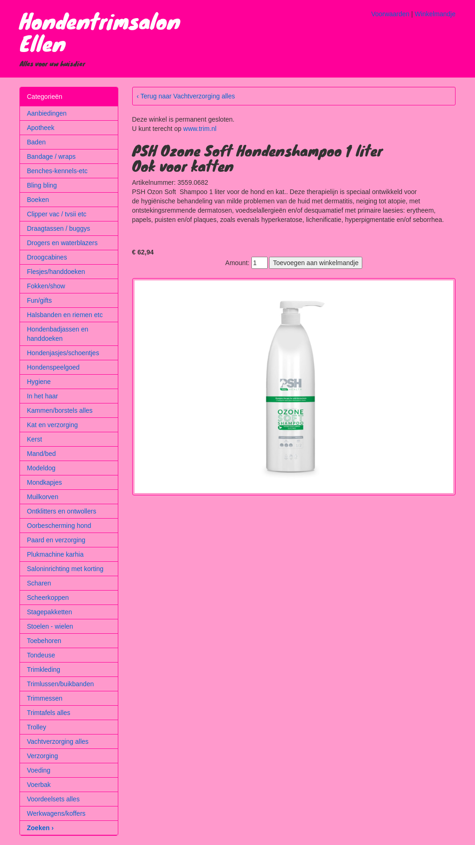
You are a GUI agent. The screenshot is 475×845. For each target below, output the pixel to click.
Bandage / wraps (51, 156)
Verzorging (42, 756)
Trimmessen (45, 698)
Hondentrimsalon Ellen (99, 31)
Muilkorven (42, 496)
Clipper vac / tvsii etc (56, 214)
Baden (36, 142)
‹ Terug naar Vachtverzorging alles (186, 96)
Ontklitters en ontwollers (61, 511)
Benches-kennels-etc (57, 171)
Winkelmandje (435, 14)
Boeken (38, 199)
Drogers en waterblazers (62, 243)
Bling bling (42, 185)
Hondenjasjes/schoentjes (63, 353)
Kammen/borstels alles (60, 410)
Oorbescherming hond (59, 525)
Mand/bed (41, 453)
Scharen (39, 583)
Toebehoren (44, 640)
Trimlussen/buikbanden (60, 684)
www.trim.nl (200, 128)
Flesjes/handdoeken (56, 271)
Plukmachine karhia (55, 554)
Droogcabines (47, 257)
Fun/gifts (39, 300)
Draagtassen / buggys (58, 228)
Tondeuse (41, 655)
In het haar (42, 396)
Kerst (34, 439)
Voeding (39, 770)
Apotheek (40, 127)
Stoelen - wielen (50, 626)
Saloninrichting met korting (65, 568)
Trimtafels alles (49, 712)
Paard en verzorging (56, 540)
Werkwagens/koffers (56, 813)
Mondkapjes (44, 482)
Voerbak (39, 784)
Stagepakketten (49, 612)
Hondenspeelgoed (53, 367)
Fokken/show (46, 286)
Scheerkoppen (48, 597)
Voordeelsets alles (53, 799)
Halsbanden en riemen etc (65, 314)
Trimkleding (43, 669)
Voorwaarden (390, 14)
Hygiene (39, 381)
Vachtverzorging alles (58, 741)
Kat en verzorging (52, 425)
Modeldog (41, 468)
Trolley (36, 727)
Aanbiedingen (47, 113)
